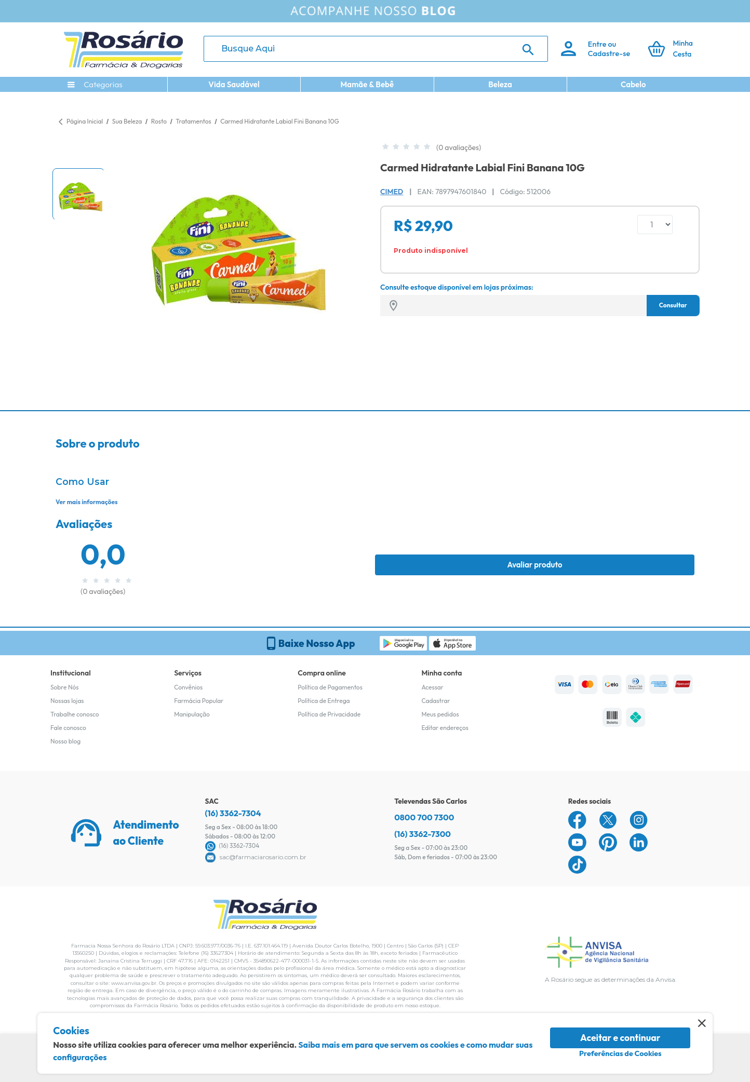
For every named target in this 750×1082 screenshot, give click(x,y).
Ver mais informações (86, 502)
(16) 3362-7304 (233, 813)
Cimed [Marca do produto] (391, 191)
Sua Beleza (127, 121)
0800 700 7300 (424, 817)
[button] (78, 194)
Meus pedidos (440, 714)
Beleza (500, 84)
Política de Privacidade (329, 714)
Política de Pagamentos (330, 687)
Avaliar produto (534, 565)
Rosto (159, 121)
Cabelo (633, 84)
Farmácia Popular (198, 701)
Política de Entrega (324, 701)
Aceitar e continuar (620, 1038)
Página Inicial (84, 121)
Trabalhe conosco (74, 714)
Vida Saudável (234, 84)
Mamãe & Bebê (367, 84)
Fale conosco (68, 728)
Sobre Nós (64, 687)
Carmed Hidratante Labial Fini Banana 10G (279, 121)
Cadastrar (435, 701)
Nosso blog (65, 741)
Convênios (188, 687)
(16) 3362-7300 (422, 834)
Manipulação (192, 714)
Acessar (432, 687)
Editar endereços (444, 728)
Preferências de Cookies (620, 1053)
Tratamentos (194, 121)
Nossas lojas (67, 701)
